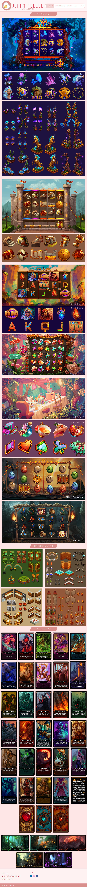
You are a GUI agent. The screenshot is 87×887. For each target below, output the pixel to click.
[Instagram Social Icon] (34, 876)
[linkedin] (31, 876)
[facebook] (37, 876)
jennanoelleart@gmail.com (11, 876)
